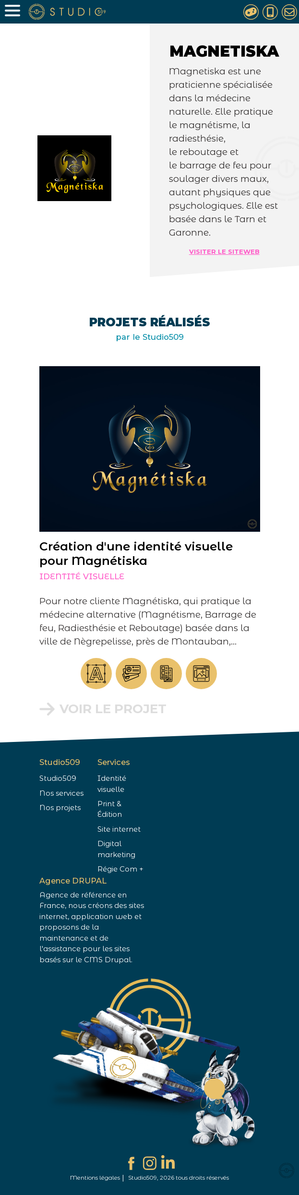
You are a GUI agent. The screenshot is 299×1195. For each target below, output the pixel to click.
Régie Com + (120, 869)
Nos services (61, 793)
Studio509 (57, 778)
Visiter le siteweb (224, 251)
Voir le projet (103, 709)
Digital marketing (116, 849)
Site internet (119, 829)
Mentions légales (95, 1177)
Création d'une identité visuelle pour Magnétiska (126, 553)
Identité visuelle (72, 576)
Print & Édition (109, 809)
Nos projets (60, 807)
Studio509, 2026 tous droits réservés (178, 1177)
